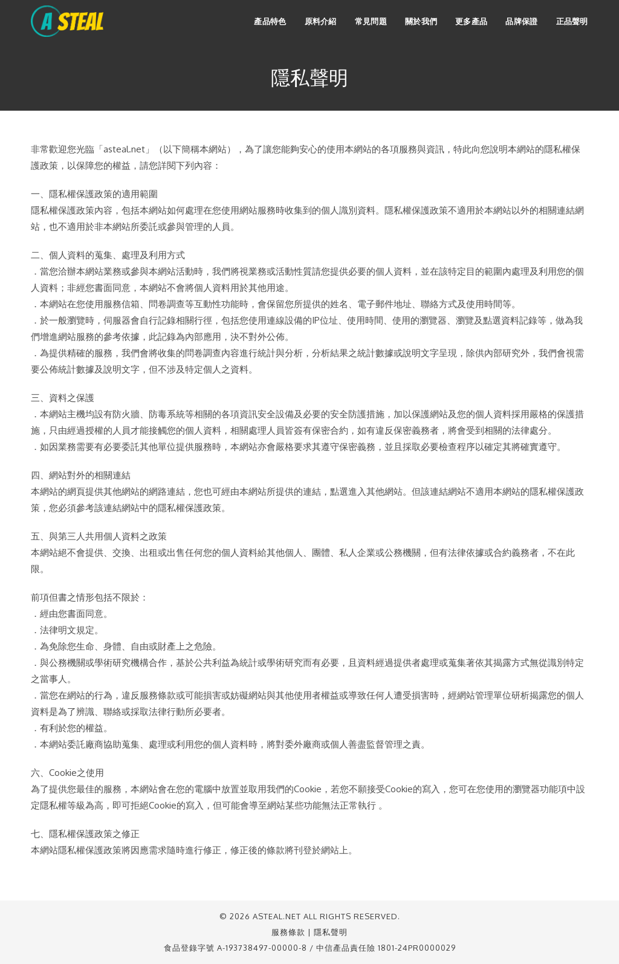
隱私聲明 (331, 932)
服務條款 (288, 932)
